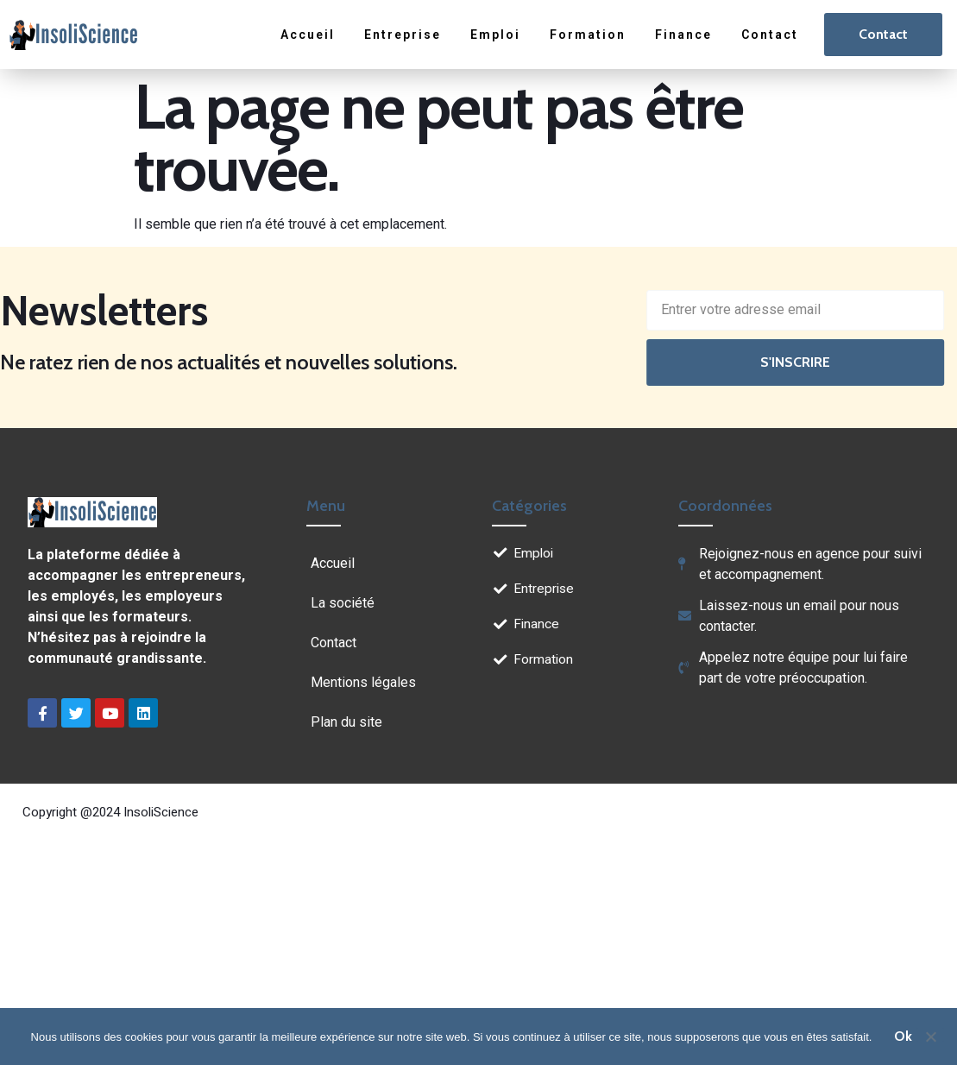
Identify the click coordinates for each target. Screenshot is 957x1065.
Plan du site (346, 722)
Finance (683, 34)
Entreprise (402, 34)
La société (343, 603)
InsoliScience (160, 812)
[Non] (930, 1035)
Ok (903, 1036)
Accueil (307, 34)
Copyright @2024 (72, 812)
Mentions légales (363, 682)
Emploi (495, 34)
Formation (588, 34)
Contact (769, 34)
